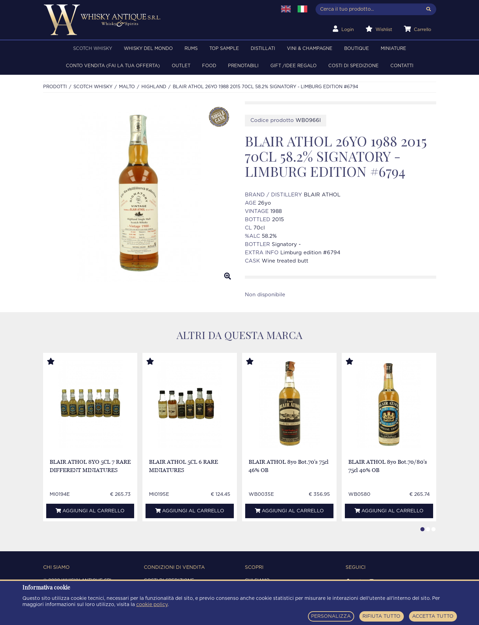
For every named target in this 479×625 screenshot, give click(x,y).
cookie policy (152, 604)
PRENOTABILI (243, 66)
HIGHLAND (153, 87)
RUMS (191, 49)
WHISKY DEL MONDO (148, 49)
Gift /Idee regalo (293, 66)
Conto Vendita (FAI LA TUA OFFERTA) (113, 66)
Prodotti (55, 87)
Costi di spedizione (353, 66)
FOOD (209, 66)
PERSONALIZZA (331, 616)
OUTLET (181, 66)
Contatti (401, 66)
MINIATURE (393, 49)
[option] (138, 193)
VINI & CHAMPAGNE (309, 49)
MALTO (127, 87)
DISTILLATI (263, 49)
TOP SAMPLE (224, 49)
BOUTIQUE (356, 49)
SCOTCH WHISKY (92, 49)
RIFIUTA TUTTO (381, 616)
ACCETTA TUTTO (432, 616)
